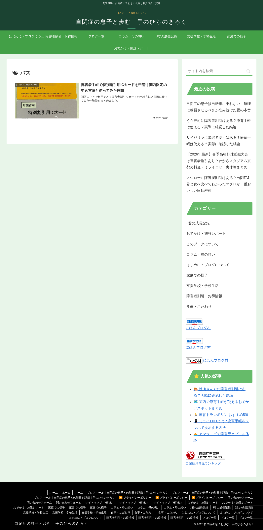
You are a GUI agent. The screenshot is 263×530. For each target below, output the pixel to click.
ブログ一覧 (209, 517)
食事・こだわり (120, 512)
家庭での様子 (56, 507)
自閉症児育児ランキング (203, 463)
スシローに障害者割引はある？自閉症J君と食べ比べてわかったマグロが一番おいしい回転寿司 (218, 184)
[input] (219, 71)
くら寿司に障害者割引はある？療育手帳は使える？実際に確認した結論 (218, 124)
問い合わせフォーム (240, 497)
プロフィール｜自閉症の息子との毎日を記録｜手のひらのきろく (127, 492)
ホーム (54, 492)
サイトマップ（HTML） (100, 502)
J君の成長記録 (199, 507)
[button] (248, 71)
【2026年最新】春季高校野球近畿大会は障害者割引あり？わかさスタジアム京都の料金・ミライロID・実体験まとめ (218, 160)
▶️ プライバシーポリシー (135, 497)
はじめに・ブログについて (198, 512)
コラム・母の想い (122, 507)
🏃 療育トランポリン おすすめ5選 (221, 415)
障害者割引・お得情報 (120, 517)
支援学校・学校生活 (35, 512)
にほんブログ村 (198, 328)
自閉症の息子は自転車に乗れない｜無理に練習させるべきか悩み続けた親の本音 (218, 107)
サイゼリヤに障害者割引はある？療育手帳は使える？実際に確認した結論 (218, 141)
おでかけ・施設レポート (202, 502)
